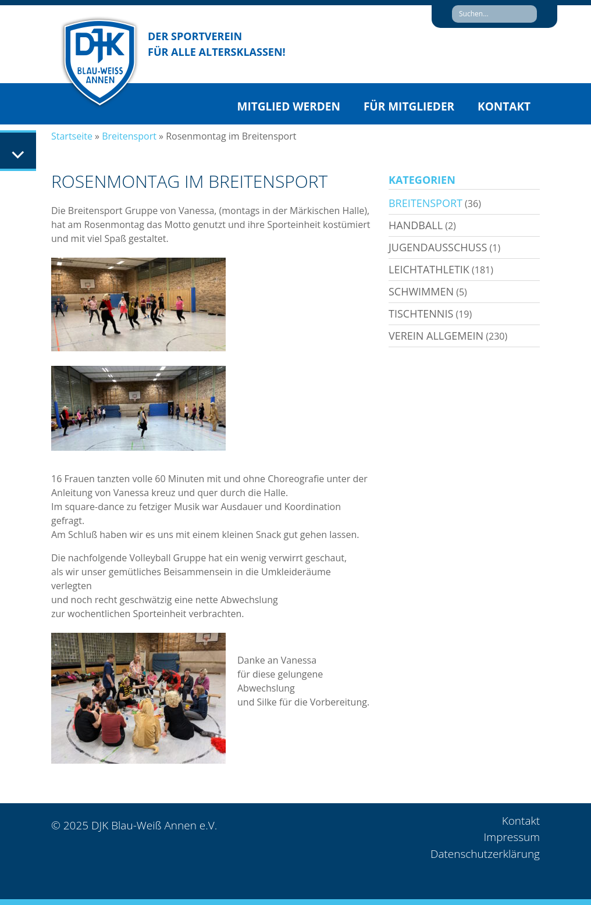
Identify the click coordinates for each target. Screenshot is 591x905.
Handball (416, 225)
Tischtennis (421, 313)
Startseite (71, 136)
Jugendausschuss (438, 247)
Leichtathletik (429, 269)
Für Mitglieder (409, 106)
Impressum (512, 837)
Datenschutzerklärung (485, 853)
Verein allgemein (436, 336)
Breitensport (129, 136)
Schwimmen (421, 291)
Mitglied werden (288, 106)
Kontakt (504, 106)
